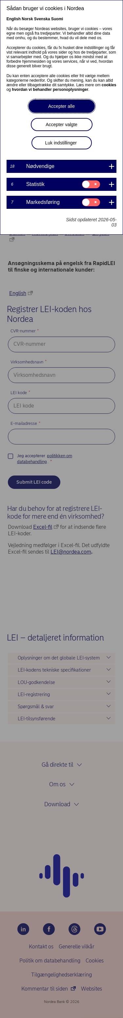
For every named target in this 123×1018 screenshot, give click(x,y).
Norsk (27, 19)
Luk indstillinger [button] (61, 142)
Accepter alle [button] (61, 106)
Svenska (42, 19)
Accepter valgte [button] (61, 124)
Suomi (57, 19)
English (14, 19)
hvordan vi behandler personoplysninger (50, 89)
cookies (109, 85)
